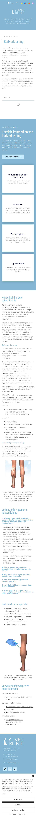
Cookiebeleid (13, 814)
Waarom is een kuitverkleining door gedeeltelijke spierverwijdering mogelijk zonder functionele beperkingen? (17, 520)
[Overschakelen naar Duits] (21, 3)
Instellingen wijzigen (18, 810)
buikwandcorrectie (22, 50)
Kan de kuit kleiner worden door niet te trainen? (17, 586)
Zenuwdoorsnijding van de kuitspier (19, 707)
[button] (33, 776)
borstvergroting (23, 48)
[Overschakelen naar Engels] (25, 3)
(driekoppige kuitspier (15, 532)
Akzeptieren (18, 799)
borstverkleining (8, 50)
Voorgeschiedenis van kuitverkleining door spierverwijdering (14, 722)
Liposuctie (10, 710)
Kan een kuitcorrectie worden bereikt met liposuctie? (15, 575)
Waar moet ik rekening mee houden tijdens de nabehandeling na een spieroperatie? (18, 592)
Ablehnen (18, 805)
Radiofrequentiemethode (15, 712)
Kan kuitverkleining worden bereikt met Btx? (15, 580)
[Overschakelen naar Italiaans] (29, 3)
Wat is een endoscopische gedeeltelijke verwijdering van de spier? (16, 569)
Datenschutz (21, 814)
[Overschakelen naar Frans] (32, 3)
